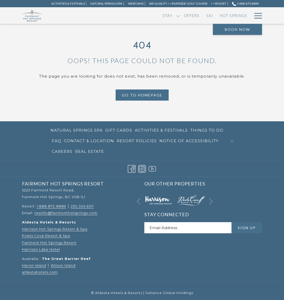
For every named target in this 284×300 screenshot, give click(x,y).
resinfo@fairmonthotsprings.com (66, 213)
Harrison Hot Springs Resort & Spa (54, 229)
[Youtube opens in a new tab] (152, 168)
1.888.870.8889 (51, 206)
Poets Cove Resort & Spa (46, 236)
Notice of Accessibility (189, 140)
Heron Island (34, 265)
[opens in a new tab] (158, 200)
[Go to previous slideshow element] (138, 201)
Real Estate (89, 151)
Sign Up (247, 228)
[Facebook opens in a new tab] (132, 168)
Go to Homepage (142, 95)
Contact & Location (89, 140)
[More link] (256, 15)
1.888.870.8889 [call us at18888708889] (245, 3)
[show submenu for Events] (213, 15)
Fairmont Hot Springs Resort (49, 243)
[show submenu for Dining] (185, 15)
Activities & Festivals (161, 130)
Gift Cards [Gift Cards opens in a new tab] (118, 131)
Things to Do (206, 130)
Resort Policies (137, 140)
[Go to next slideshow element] (211, 201)
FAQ (56, 140)
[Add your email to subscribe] (187, 227)
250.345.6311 (82, 206)
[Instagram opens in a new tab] (142, 168)
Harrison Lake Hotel (41, 249)
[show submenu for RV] (230, 15)
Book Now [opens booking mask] (237, 29)
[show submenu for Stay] (89, 15)
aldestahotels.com (40, 272)
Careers (62, 151)
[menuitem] (78, 15)
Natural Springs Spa (76, 130)
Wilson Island (63, 265)
